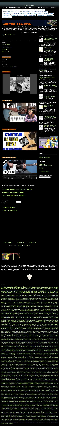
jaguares (24, 356)
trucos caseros (36, 420)
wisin (41, 302)
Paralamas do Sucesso (11, 386)
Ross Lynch (49, 387)
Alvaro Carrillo (37, 365)
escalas (33, 320)
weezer (49, 361)
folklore (20, 295)
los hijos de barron (18, 334)
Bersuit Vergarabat (54, 324)
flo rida (29, 331)
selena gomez (47, 310)
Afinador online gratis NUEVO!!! (16, 15)
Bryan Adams (24, 368)
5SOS (9, 301)
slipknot (4, 307)
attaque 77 (30, 349)
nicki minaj (54, 358)
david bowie (26, 400)
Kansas (8, 379)
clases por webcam (28, 398)
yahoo (51, 361)
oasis (36, 295)
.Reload (9, 339)
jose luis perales (44, 356)
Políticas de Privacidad (7, 17)
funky (25, 354)
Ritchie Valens (42, 327)
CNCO (30, 299)
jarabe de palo (43, 309)
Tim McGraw (56, 346)
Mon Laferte (49, 345)
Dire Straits (25, 307)
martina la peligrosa (41, 411)
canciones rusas (17, 397)
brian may (9, 350)
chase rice (56, 397)
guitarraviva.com (4, 356)
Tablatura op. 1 (5, 49)
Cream (31, 371)
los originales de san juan (53, 409)
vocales (22, 422)
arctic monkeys (40, 301)
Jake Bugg (22, 342)
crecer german (55, 398)
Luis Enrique (18, 345)
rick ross (40, 416)
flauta (5, 290)
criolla (2, 400)
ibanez (14, 332)
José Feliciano (20, 312)
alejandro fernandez (8, 298)
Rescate (22, 387)
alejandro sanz (39, 290)
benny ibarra (43, 349)
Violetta (44, 391)
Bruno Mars (12, 301)
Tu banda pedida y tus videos (49, 390)
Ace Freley (35, 317)
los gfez (12, 334)
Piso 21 (35, 327)
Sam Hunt (16, 389)
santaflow (41, 360)
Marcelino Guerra (12, 383)
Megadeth (28, 301)
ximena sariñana (52, 422)
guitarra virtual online (54, 331)
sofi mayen (26, 419)
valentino (43, 420)
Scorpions (54, 327)
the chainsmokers (54, 323)
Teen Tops (52, 389)
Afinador (27, 299)
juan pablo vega (6, 321)
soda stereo (10, 292)
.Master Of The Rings (7, 364)
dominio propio (55, 400)
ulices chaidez (33, 316)
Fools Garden (35, 373)
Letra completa (13, 66)
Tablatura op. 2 (5, 51)
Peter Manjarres (50, 386)
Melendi (13, 291)
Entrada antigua (32, 242)
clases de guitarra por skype (20, 398)
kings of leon (41, 332)
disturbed (28, 353)
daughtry (22, 400)
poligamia (41, 415)
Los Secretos (54, 380)
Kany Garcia (12, 379)
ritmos (6, 292)
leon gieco (18, 357)
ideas (24, 404)
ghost (12, 314)
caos (39, 350)
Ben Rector (34, 367)
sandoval (37, 360)
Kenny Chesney (17, 343)
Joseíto (30, 378)
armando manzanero (33, 394)
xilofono (47, 422)
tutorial (6, 324)
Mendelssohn (39, 383)
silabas (14, 419)
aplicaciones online (18, 349)
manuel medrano (24, 310)
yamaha (56, 422)
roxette (57, 416)
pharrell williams (33, 415)
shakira (26, 298)
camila (13, 296)
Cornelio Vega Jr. (9, 325)
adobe (15, 393)
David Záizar (54, 371)
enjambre (10, 331)
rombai (54, 416)
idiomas (51, 320)
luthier (45, 357)
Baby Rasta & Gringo (21, 367)
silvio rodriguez (54, 310)
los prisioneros (25, 334)
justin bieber (48, 294)
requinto (17, 288)
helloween (48, 320)
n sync (18, 413)
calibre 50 (16, 295)
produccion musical (13, 323)
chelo (40, 313)
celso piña (48, 350)
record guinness (18, 416)
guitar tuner (47, 331)
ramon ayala (19, 336)
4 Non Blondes (44, 339)
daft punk (12, 320)
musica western (14, 413)
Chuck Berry (36, 340)
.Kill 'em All (13, 324)
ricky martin (54, 306)
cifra (11, 398)
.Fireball (35, 362)
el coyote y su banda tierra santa (43, 353)
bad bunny (45, 328)
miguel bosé (36, 358)
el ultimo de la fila (4, 331)
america (2, 349)
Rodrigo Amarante (44, 387)
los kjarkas (47, 409)
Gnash (7, 375)
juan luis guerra (39, 314)
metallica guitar (3, 412)
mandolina (14, 411)
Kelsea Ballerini (11, 343)
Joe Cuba (43, 376)
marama (31, 306)
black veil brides (4, 350)
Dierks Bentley (14, 372)
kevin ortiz (32, 332)
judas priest (35, 294)
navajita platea (46, 358)
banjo (57, 394)
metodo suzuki (24, 412)
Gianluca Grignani (12, 342)
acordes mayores (11, 328)
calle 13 (41, 318)
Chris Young (52, 369)
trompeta (32, 420)
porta (44, 415)
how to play (19, 404)
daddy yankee (55, 313)
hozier (12, 356)
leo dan (49, 314)
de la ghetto (8, 353)
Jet (28, 342)
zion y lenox (28, 338)
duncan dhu (35, 353)
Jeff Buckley (45, 325)
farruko (23, 309)
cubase (11, 400)
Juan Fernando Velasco (46, 342)
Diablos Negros (3, 372)
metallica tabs (23, 358)
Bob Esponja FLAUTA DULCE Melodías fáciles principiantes (49, 106)
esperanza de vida (37, 401)
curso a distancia (13, 329)
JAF (4, 376)
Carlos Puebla (55, 368)
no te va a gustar (36, 306)
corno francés (46, 398)
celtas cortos (52, 350)
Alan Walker (15, 365)
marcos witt (47, 334)
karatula (20, 408)
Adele (24, 299)
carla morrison (40, 305)
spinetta (33, 419)
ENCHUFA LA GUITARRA (29, 5)
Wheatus (50, 391)
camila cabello (3, 397)
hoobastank (9, 356)
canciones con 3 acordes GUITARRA (9, 9)
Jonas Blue (3, 378)
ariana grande (29, 305)
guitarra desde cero (49, 15)
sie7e (39, 336)
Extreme (52, 340)
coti (32, 296)
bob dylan (52, 328)
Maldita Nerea (47, 382)
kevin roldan (36, 332)
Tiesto (30, 390)
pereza (2, 336)
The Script (23, 390)
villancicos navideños (26, 294)
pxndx (55, 299)
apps (29, 394)
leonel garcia (54, 314)
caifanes (13, 298)
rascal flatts (7, 416)
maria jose (36, 411)
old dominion (45, 413)
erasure (28, 401)
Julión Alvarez (7, 295)
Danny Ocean (48, 371)
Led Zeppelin (54, 303)
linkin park (6, 302)
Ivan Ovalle (54, 375)
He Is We (30, 375)
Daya (57, 371)
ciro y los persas (28, 351)
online (51, 335)
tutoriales (56, 291)
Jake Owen (12, 376)
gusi (57, 402)
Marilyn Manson (31, 307)
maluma (52, 294)
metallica (6, 291)
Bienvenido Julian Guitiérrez (41, 367)
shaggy (11, 419)
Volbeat (2, 347)
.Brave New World (23, 362)
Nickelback (54, 345)
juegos (12, 306)
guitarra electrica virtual (49, 354)
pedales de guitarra (19, 302)
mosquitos (41, 168)
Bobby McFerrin (22, 340)
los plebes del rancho (48, 296)
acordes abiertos (22, 347)
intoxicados (49, 404)
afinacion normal (47, 347)
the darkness (19, 361)
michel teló (28, 358)
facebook (41, 401)
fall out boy (21, 354)
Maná (8, 290)
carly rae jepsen (41, 397)
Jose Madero (19, 378)
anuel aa (26, 394)
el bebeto (7, 314)
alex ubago (12, 318)
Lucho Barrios (13, 345)
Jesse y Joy (16, 292)
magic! (53, 357)
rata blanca (11, 416)
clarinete (13, 398)
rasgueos (39, 295)
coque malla (54, 351)
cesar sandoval (51, 397)
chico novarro (11, 351)
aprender (13, 288)
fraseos (2, 402)
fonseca (42, 299)
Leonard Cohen (47, 379)
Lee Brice (40, 379)
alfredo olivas (32, 393)
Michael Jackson (46, 312)
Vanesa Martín (11, 391)
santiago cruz (32, 336)
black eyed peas (55, 349)
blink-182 (6, 309)
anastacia (2, 394)
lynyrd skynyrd (48, 357)
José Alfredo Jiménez (37, 298)
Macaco (22, 345)
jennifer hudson (50, 405)
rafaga (3, 416)
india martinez (20, 356)
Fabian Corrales (17, 373)
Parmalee (16, 386)
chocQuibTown (3, 398)
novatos (41, 310)
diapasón (43, 400)
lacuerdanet (3, 409)
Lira (4, 380)
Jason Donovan (31, 376)
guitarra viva (38, 288)
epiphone (25, 401)
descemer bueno (37, 400)
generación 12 (18, 402)
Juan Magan (50, 325)
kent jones (26, 408)
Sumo (44, 389)
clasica (33, 398)
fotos (36, 320)
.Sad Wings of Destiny (23, 364)
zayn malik (6, 362)
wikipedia (46, 303)
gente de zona (29, 354)
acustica (12, 393)
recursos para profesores (25, 416)
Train (57, 327)
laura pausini (10, 357)
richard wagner (36, 416)
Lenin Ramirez (31, 343)
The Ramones (18, 390)
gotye (41, 354)
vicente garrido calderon (52, 420)
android (12, 394)
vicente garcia (34, 361)
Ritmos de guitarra (6, 15)
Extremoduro (11, 373)
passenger (18, 415)
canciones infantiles (27, 290)
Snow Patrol (36, 346)
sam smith (25, 336)
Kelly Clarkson (21, 379)
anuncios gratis (14, 305)
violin (43, 361)
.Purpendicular (5, 339)
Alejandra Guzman (21, 365)
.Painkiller (17, 364)
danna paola (3, 353)
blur (49, 328)
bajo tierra (50, 394)
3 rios (40, 339)
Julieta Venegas (53, 342)
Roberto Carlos (48, 327)
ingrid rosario (36, 404)
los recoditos (35, 321)
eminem (55, 353)
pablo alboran (34, 292)
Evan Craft (7, 373)
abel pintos (12, 295)
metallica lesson (9, 412)
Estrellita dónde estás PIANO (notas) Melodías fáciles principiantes (50, 39)
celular (47, 397)
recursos (25, 15)
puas (31, 360)
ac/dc (45, 288)
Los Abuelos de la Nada (14, 380)
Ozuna (31, 301)
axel (57, 298)
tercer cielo (49, 419)
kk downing (48, 408)
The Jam (14, 390)
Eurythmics (3, 373)
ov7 (53, 335)
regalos (32, 416)
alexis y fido (27, 393)
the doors (3, 324)
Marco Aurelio (17, 383)
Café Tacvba (17, 301)
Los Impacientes (37, 380)
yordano (4, 423)
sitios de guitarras (19, 419)
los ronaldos (30, 357)
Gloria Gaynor (3, 375)
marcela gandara (41, 334)
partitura (2, 295)
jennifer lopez (55, 405)
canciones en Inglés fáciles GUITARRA (9, 11)
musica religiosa (4, 323)
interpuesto (45, 404)
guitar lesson (42, 331)
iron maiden (55, 290)
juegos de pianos (17, 306)
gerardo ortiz (24, 295)
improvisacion (28, 404)
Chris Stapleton (47, 369)
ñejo (12, 423)
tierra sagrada (8, 338)
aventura (2, 309)
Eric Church (53, 372)
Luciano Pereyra (11, 382)
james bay (35, 405)
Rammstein (12, 346)
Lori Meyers (7, 380)
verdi (46, 420)
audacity (38, 394)
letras (42, 287)
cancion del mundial (26, 350)
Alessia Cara (27, 365)
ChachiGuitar (26, 369)
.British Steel (40, 338)
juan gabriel (41, 296)
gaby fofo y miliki (13, 402)
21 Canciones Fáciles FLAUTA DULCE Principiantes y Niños (48, 49)
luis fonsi (19, 310)
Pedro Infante (52, 312)
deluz (32, 400)
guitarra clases (48, 287)
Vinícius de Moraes (39, 391)
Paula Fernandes (25, 386)
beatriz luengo (38, 349)
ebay (4, 401)
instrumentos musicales (20, 332)
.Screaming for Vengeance (22, 339)
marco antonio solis (8, 316)
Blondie (53, 367)
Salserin (12, 389)
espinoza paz (35, 296)
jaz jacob (43, 405)
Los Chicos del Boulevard (23, 380)
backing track (21, 318)
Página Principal (20, 242)
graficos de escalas (41, 15)
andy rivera (8, 349)
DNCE (21, 325)
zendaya (7, 423)
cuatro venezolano (6, 400)
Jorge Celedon (7, 378)
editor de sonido (42, 329)
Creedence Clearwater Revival (16, 307)
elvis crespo (15, 401)
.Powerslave (21, 324)
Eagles (41, 325)
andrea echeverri (7, 394)
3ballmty (53, 364)
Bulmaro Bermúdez (30, 368)
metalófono (20, 412)
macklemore (3, 411)
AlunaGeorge (32, 365)
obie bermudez (5, 360)
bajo (34, 288)
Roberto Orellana (28, 387)
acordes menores (28, 347)
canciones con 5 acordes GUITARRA (38, 9)
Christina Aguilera (6, 371)
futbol (38, 331)
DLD (57, 296)
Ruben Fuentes (6, 389)
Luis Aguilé (16, 382)
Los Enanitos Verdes (46, 298)
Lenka (43, 379)
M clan (39, 382)
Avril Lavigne (47, 324)
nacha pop (42, 335)
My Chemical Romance (13, 327)
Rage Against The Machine (5, 387)
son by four (30, 419)
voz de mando (39, 316)
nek (49, 358)
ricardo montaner (35, 323)
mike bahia (34, 335)
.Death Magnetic (31, 362)
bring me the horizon (12, 309)
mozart (53, 412)
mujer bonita (3, 413)
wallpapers (31, 298)
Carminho (2, 369)
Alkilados (30, 324)
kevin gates (33, 408)
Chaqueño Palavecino (32, 369)
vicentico (8, 307)
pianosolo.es (41, 156)
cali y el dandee (36, 318)
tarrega (42, 419)
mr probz (56, 412)
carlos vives (46, 305)
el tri (10, 314)
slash (47, 360)
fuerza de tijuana (7, 402)
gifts (22, 402)
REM (38, 327)
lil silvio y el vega (22, 409)
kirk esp (44, 408)
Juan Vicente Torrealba (35, 378)
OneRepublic (28, 327)
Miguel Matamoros (44, 345)
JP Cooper (7, 376)
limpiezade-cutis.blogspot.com (45, 165)
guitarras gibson (4, 332)
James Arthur (16, 376)
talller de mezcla (49, 336)
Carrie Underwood (8, 369)
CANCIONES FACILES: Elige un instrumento (34, 13)
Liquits (2, 380)
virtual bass (18, 422)
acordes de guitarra (8, 287)
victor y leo (11, 422)
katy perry (44, 314)
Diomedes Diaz (19, 372)
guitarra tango (55, 354)
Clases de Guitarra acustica (25, 287)
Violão (47, 391)
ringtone (43, 416)
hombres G (16, 314)
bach (23, 313)
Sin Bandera (24, 296)
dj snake (37, 329)
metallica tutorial (15, 412)
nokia (30, 413)
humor (22, 404)
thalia (52, 419)
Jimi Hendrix (3, 318)
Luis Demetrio (21, 382)
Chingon (43, 369)
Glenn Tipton (56, 373)
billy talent (50, 349)
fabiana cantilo (16, 354)
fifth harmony (27, 309)
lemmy (14, 409)
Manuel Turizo (5, 383)
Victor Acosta (28, 391)
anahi (5, 349)
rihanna (35, 303)
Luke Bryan (31, 382)
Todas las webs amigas (44, 171)
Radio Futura (7, 346)
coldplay (29, 296)
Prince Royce (53, 298)
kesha (30, 408)
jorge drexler (33, 356)
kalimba (24, 321)
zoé (38, 294)
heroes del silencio (16, 303)
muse (34, 295)
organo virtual (11, 360)
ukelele (42, 303)
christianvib (55, 287)
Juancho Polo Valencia (48, 378)
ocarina (35, 413)
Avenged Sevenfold (41, 324)
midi (39, 412)
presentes (52, 415)
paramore (56, 335)
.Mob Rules (13, 364)
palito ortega (7, 415)
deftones (29, 400)
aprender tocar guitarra (21, 305)
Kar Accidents (16, 379)
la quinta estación (48, 332)
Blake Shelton (16, 340)
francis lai (56, 401)
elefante (33, 299)
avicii (21, 313)
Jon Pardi (56, 376)
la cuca (52, 356)
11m (43, 364)
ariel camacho (12, 290)
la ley (27, 321)
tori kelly (13, 338)
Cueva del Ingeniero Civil (44, 157)
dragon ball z (24, 320)
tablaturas (37, 287)
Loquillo (35, 343)
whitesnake (36, 422)
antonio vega (24, 328)
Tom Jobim (33, 390)
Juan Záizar (42, 378)
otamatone (3, 415)
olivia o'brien (50, 413)
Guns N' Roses (45, 302)
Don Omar (56, 317)
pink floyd (13, 294)
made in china (7, 411)
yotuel (54, 361)
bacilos (41, 328)
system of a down (26, 316)
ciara (24, 351)
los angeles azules (6, 334)
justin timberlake (19, 321)
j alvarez (28, 405)
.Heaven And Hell (40, 362)
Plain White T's (55, 386)
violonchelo (6, 312)
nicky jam (56, 294)
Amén (55, 365)
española (31, 401)
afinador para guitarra (54, 347)
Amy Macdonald (51, 365)
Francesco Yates (47, 373)
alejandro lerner (18, 328)
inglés (54, 320)
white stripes (23, 338)
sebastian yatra (42, 323)
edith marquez (7, 401)
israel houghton (19, 405)
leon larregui (11, 310)
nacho (42, 358)
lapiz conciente (8, 409)
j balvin (42, 295)
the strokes (3, 338)
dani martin (19, 329)
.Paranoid (12, 317)
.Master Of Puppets (13, 312)
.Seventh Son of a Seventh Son (33, 339)
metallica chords (55, 411)
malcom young (3, 358)
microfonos (32, 358)
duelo (31, 353)
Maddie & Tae (42, 382)
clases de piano (4, 288)
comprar (36, 398)
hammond (5, 404)
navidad (2, 292)
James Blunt (21, 376)
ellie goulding (51, 353)
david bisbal (3, 303)
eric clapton (29, 320)
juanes (20, 292)
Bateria (2, 291)
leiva (11, 409)
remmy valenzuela (48, 306)
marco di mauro (25, 411)
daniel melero (18, 400)
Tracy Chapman (41, 390)
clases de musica (44, 313)
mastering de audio (54, 334)
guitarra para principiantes (26, 291)
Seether (19, 389)
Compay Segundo (13, 371)
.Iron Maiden (51, 316)
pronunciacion (20, 323)
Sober (29, 389)
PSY (32, 327)
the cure (14, 361)
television (39, 303)
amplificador (17, 313)
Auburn (16, 367)
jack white (31, 405)
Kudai (21, 343)
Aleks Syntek (56, 339)
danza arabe (41, 167)
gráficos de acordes (32, 15)
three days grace (36, 302)
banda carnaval (27, 318)
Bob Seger (9, 368)
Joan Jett (35, 342)
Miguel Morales (50, 383)
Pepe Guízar (38, 386)
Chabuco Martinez (20, 369)
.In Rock (56, 362)
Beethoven (40, 317)
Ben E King (12, 340)
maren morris (36, 310)
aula (41, 394)
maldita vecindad (9, 358)
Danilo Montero (43, 371)
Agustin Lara (11, 365)
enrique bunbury (9, 303)
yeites (2, 423)
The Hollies (10, 390)
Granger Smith (11, 375)
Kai (6, 379)
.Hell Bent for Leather (47, 362)
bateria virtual (27, 313)
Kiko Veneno (26, 379)
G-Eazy (52, 373)
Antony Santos (11, 367)
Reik (39, 291)
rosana (21, 316)
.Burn (27, 362)
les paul (21, 357)
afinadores (56, 302)
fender (55, 305)
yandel (9, 324)
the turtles (23, 361)
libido (16, 310)
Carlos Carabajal (50, 368)
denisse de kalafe (17, 353)
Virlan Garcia (41, 307)
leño (16, 409)
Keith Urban (6, 343)
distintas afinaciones (49, 400)
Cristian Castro (16, 325)
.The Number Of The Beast (28, 317)
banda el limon (35, 305)
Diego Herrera (9, 372)
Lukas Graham (26, 382)
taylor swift (30, 302)
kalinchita (7, 408)
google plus (39, 402)
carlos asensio (27, 397)
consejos (42, 398)
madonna (30, 334)
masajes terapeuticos (48, 411)
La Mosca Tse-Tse (25, 343)
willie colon (40, 422)
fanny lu (45, 401)
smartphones (51, 360)
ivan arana (24, 405)
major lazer (56, 357)
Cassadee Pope (14, 369)
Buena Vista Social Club (29, 340)
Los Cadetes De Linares (48, 343)
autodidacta (56, 307)
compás (39, 398)
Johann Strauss (51, 376)
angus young (50, 307)
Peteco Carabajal (44, 386)
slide (41, 336)
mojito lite (48, 412)
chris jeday (8, 398)
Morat (7, 318)
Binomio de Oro (49, 367)
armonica (16, 318)
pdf (43, 310)
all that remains (43, 393)
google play (35, 402)
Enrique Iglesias (55, 295)
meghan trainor (18, 358)
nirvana (7, 203)
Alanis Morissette (50, 339)
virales (15, 422)
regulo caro (26, 302)
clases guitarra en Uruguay (36, 351)
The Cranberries (41, 346)
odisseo (38, 413)
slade (23, 419)
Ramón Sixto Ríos (13, 387)
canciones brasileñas (10, 397)
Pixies (57, 345)
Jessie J (25, 342)
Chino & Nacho (51, 317)
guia (51, 402)
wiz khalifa (44, 422)
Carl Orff (45, 368)
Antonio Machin (6, 367)
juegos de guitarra (50, 309)
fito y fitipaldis (38, 299)
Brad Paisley (13, 368)
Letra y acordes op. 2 (6, 47)
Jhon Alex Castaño (37, 376)
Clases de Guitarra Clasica (43, 292)
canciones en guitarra (34, 350)
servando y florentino (6, 419)
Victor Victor (33, 391)
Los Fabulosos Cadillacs (34, 312)
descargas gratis (24, 353)
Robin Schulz (16, 346)
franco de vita (34, 331)
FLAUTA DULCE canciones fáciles (19, 13)
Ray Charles (19, 387)
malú (11, 411)
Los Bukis (6, 327)
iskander (15, 405)
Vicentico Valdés (23, 391)
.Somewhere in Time (18, 317)
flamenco (26, 331)
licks (18, 409)
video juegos (49, 295)
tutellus (40, 420)
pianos (52, 299)
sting (54, 360)
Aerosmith (26, 324)
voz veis (45, 361)
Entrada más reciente (7, 242)
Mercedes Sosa (37, 345)
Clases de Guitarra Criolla (52, 288)
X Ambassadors (6, 347)
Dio (39, 340)
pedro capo (21, 360)
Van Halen (6, 391)
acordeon (8, 393)
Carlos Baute (3, 325)
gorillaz (39, 354)
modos (40, 358)
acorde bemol (16, 347)
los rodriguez (40, 321)
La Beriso (30, 379)
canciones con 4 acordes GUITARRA (23, 9)
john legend (27, 332)
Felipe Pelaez (27, 373)
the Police (55, 419)
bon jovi (31, 318)
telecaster (45, 419)
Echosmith (37, 372)
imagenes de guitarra (24, 303)
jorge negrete (38, 356)
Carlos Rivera (45, 317)
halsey (2, 404)
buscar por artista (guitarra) (48, 13)
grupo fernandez (44, 402)
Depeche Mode (31, 325)
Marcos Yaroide (23, 383)
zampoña (2, 362)
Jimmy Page (31, 342)
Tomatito (36, 390)
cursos (9, 320)
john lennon (18, 298)
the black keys (48, 323)
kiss (47, 314)
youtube (56, 361)
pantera (14, 415)
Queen (2, 298)
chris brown (45, 318)
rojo (22, 336)
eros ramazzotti (15, 331)
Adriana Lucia (5, 365)
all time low (48, 393)
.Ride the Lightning (14, 339)
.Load (2, 364)
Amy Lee (46, 365)
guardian (49, 402)
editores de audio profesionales (52, 329)
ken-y (23, 408)
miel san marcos (14, 335)
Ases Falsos (34, 324)
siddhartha (44, 360)
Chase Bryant (39, 369)
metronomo (9, 335)
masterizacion (3, 335)
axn (43, 394)
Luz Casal (35, 382)
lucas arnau (35, 357)
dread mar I (3, 314)
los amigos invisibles (35, 409)
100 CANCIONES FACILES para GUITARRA (39, 11)
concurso (5, 320)
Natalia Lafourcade (21, 327)
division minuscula (18, 320)
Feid (55, 340)
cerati (16, 296)
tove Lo (26, 420)
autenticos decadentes (35, 328)
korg (50, 356)
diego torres (29, 329)
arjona (2, 290)
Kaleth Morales (26, 312)
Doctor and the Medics (26, 372)
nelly (21, 413)
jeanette (46, 405)
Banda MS (34, 290)
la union (55, 356)
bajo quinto (46, 394)
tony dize (23, 420)
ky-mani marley (55, 408)
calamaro (8, 299)
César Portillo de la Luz (36, 371)
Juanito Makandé (55, 378)
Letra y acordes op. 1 (6, 44)
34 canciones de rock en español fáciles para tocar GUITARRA (49, 96)
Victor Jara (36, 307)
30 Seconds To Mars (47, 364)
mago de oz (49, 321)
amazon (56, 393)
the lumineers (55, 336)
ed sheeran (7, 294)
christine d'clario (51, 318)
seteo (37, 336)
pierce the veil (26, 360)
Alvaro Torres (42, 365)
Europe (57, 372)
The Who (26, 390)
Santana (2, 313)
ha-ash (15, 299)
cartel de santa (43, 350)
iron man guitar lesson (10, 405)
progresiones (13, 336)
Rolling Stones (51, 302)
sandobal (34, 360)
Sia (9, 318)
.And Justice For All (34, 338)
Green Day (17, 291)
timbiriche (5, 420)
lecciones (14, 357)
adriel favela (18, 393)
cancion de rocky (19, 350)
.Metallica (17, 324)
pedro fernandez (23, 415)
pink (8, 323)
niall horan (23, 413)
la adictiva (23, 306)
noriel (33, 413)
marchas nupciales (19, 411)
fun (23, 354)
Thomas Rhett (50, 346)
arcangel (29, 328)
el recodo (12, 299)
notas (45, 295)
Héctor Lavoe (34, 375)
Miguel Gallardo (45, 383)
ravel (14, 416)
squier (36, 419)
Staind (32, 389)
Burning (35, 368)
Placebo (2, 346)
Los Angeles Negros (40, 343)
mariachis (14, 316)
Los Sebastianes (49, 380)
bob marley (9, 296)
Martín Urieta (34, 383)
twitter (19, 338)
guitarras (31, 309)
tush (31, 361)
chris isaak (15, 351)
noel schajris (46, 335)
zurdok (10, 423)
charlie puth (7, 329)
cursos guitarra (42, 294)
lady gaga (7, 310)
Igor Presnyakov (40, 375)
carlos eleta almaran (33, 397)
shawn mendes (20, 299)
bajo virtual (54, 394)
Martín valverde (32, 345)
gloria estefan (25, 402)
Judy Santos (3, 379)
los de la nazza (42, 409)
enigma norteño (11, 354)
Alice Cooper (3, 340)
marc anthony (30, 310)
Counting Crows (27, 371)
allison (9, 305)
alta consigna (52, 393)
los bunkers (27, 306)
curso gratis (50, 313)
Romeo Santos (4, 296)
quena (55, 415)
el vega (11, 401)
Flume (31, 373)
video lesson (39, 361)
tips (18, 420)
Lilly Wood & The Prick (54, 379)
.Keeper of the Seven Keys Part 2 (49, 338)
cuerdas (14, 400)
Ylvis (10, 347)
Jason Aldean (26, 376)
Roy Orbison (53, 387)
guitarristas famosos (42, 320)
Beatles (31, 288)
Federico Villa (22, 373)
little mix (30, 409)
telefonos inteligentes (9, 361)
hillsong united (10, 332)
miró (41, 412)
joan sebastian (29, 295)
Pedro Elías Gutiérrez (32, 386)
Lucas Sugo (6, 382)
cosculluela (19, 309)
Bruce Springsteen (19, 368)
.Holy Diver (53, 362)
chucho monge (20, 351)
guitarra (9, 288)
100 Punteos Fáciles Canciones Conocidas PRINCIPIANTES (48, 59)
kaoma (15, 408)
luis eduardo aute (40, 357)
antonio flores (12, 349)
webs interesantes (27, 422)
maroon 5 (10, 302)
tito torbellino (27, 361)
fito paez (22, 331)
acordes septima (34, 347)
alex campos (12, 313)
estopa (52, 301)
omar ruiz (54, 413)
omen (57, 413)
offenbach (41, 413)
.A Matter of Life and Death (14, 362)
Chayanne (50, 303)
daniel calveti (24, 329)
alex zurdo (23, 393)
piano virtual (42, 306)
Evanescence (49, 340)
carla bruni (22, 397)
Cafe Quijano (41, 368)
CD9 (38, 368)
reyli (31, 323)
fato (19, 331)
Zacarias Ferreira (4, 393)
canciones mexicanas (48, 290)
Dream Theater (37, 325)
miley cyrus (18, 316)
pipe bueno (38, 415)
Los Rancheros (42, 380)
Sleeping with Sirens (24, 389)
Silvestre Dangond (22, 346)
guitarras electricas (7, 306)
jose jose (34, 314)
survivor (39, 419)
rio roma (54, 296)
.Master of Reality (6, 317)
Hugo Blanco (17, 342)
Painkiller (2, 386)
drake (2, 401)
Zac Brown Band (55, 391)
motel (51, 412)
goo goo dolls (30, 402)
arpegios (18, 290)
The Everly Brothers (4, 390)
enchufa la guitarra (20, 401)
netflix (51, 358)
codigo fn (42, 351)
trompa (29, 420)
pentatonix (28, 415)
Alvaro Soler (8, 340)
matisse (14, 302)
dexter (41, 400)
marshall (13, 358)
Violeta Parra (6, 313)
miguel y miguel (28, 335)
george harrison (34, 354)
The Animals (56, 389)
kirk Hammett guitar (38, 408)
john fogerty (29, 356)
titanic (20, 420)
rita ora (46, 416)
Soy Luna (34, 301)
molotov (37, 335)
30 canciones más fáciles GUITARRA (24, 11)
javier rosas (39, 405)
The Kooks (46, 346)
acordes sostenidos (41, 347)
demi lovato (12, 353)
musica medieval (8, 413)
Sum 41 (41, 389)
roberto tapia (50, 416)
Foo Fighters (22, 301)
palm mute (11, 415)
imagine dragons (37, 309)
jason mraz (24, 314)
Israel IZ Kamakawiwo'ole (47, 375)
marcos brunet (31, 411)
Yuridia (12, 347)
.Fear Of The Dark (45, 316)
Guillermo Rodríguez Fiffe (18, 375)
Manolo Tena (53, 382)
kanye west (11, 408)
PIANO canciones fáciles (7, 13)
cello (45, 397)
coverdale (51, 398)
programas (9, 336)
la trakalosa (30, 321)
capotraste (3, 329)
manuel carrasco (55, 321)
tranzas (16, 338)
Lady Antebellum (35, 379)
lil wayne (26, 409)
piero (29, 360)
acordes (46, 307)
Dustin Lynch (33, 372)
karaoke (17, 408)
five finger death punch (51, 401)
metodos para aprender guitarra (33, 412)
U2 (32, 294)
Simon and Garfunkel (30, 346)
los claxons (31, 303)
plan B (5, 336)
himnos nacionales (13, 404)
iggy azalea (16, 356)
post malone (48, 415)
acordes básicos (4, 328)
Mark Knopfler (26, 345)
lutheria (45, 321)
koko (48, 356)
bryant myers (13, 350)
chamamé (6, 351)
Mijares (55, 383)
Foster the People (41, 373)
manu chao (35, 334)
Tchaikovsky (47, 389)
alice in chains (37, 393)
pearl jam (15, 360)
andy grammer (16, 394)
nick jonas (27, 413)
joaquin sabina (29, 314)
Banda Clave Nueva (28, 367)
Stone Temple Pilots (36, 389)
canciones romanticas (34, 313)
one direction (34, 291)
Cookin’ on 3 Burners (20, 371)
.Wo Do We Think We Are (37, 364)
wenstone (32, 422)
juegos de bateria (12, 321)
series (9, 291)
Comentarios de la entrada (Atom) (22, 245)
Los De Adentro (31, 380)
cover (57, 351)
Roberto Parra (33, 387)
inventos (4, 405)
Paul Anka (20, 386)
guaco (44, 354)
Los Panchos (8, 345)
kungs (51, 408)
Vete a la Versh (17, 391)
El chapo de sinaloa (42, 372)
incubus (32, 404)
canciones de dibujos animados (47, 291)
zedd (9, 362)
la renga (53, 332)
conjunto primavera (48, 351)
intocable (20, 314)
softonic (44, 336)
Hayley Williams (26, 375)
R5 (4, 346)
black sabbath (3, 299)
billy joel (47, 349)
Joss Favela (39, 342)
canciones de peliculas (24, 288)
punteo (24, 323)
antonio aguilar (21, 394)
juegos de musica (47, 299)
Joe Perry (47, 376)
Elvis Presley (48, 372)
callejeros (56, 328)
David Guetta (25, 325)
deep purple (19, 296)
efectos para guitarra (47, 301)
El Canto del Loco (43, 340)
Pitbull (57, 312)
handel (8, 404)
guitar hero (54, 402)
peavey (18, 360)
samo (29, 336)
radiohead (28, 323)
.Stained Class (29, 364)
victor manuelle (6, 422)
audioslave (34, 349)
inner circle (41, 404)
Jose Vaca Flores (25, 378)
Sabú (10, 389)
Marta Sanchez (29, 383)
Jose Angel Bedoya (13, 378)
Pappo (5, 386)
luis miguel (23, 298)
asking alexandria (25, 349)
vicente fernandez (26, 292)
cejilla (21, 290)
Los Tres (41, 312)
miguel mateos (21, 335)
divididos (33, 329)
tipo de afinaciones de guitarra (12, 420)
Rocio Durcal (38, 387)
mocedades (44, 412)
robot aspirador (42, 164)
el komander (51, 305)
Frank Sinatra (6, 342)
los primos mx (25, 357)
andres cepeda (18, 294)
